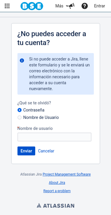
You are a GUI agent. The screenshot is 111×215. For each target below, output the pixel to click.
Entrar (99, 6)
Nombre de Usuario (41, 117)
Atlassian (55, 206)
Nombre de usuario (37, 128)
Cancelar (46, 151)
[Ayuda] (84, 6)
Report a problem (56, 191)
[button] (7, 6)
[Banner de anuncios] (55, 14)
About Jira (57, 183)
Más (59, 6)
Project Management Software (67, 174)
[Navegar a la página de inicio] (31, 6)
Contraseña (34, 110)
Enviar (26, 151)
